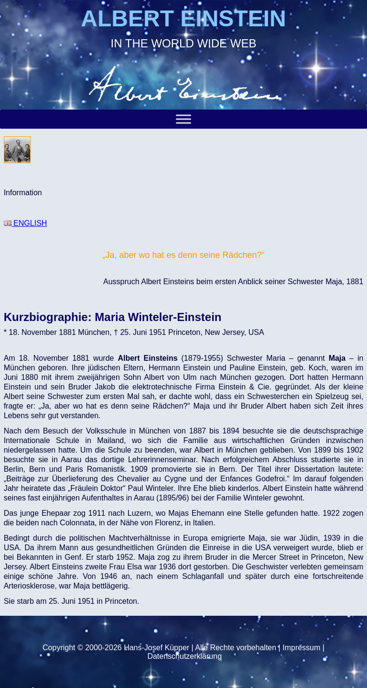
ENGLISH (25, 223)
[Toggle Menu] (183, 118)
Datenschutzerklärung (184, 656)
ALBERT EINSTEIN (183, 18)
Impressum (301, 648)
